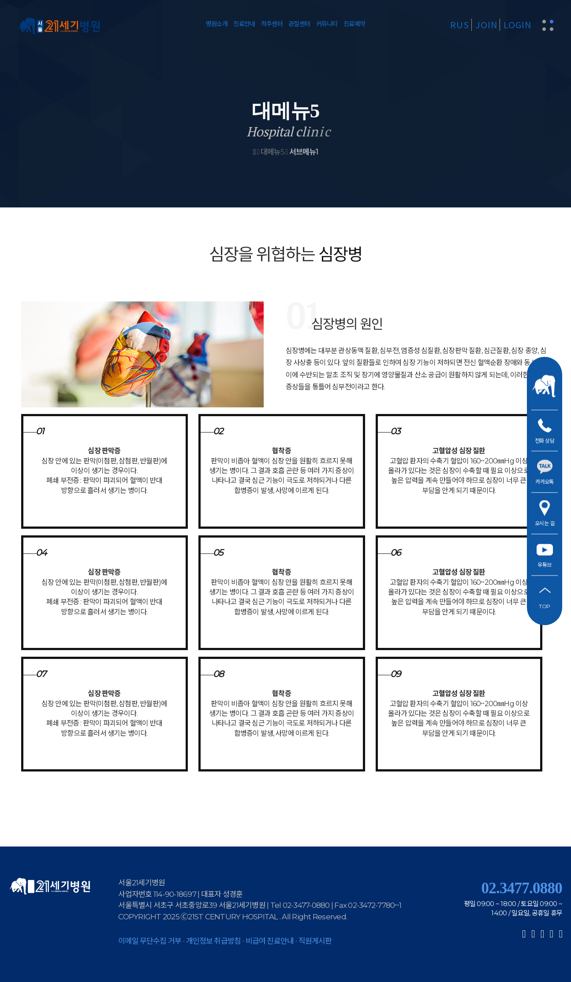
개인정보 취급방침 (213, 941)
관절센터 (299, 24)
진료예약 (354, 24)
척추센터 (272, 24)
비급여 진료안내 (270, 941)
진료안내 (244, 24)
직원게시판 (315, 941)
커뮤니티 (327, 24)
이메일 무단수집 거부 (149, 941)
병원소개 (217, 24)
